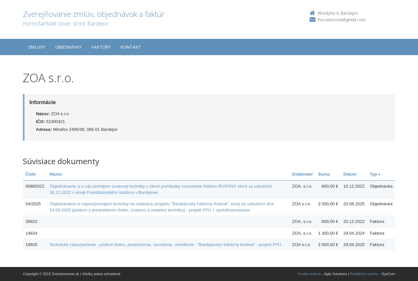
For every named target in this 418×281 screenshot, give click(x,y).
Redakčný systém (364, 274)
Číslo (30, 174)
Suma (324, 174)
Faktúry (101, 47)
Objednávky (68, 47)
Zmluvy (36, 47)
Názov (56, 174)
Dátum (350, 174)
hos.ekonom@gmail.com (341, 20)
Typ (375, 174)
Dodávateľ (302, 174)
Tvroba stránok (309, 274)
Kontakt (131, 47)
